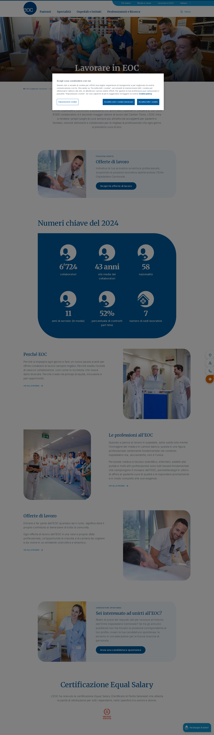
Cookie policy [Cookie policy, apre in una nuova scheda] (145, 94)
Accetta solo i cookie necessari (118, 102)
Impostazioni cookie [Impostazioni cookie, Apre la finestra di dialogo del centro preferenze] (67, 102)
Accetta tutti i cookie (148, 102)
